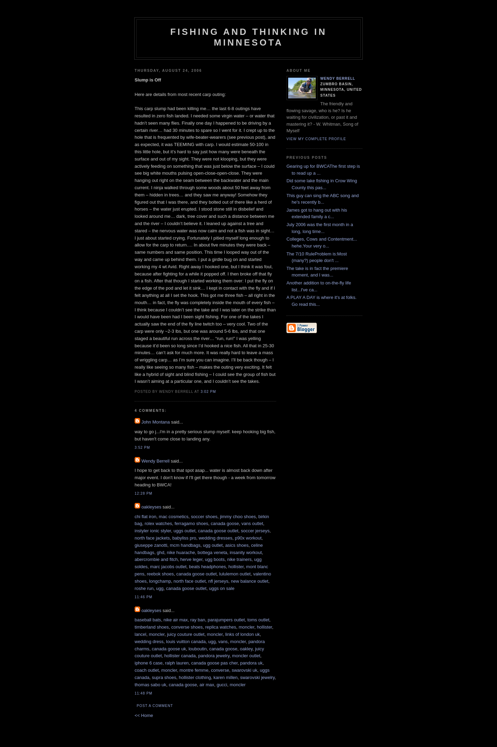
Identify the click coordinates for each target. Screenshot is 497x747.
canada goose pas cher (214, 663)
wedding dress (149, 641)
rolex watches (158, 523)
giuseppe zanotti (151, 545)
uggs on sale (221, 588)
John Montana (156, 422)
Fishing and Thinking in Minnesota (248, 37)
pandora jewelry (214, 655)
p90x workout (248, 538)
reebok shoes (160, 573)
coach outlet (147, 670)
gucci (222, 684)
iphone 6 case (149, 663)
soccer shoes (204, 516)
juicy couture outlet (185, 634)
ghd (160, 552)
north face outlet (190, 581)
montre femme (193, 670)
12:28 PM (143, 493)
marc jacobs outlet (168, 566)
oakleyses (152, 507)
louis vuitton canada (186, 641)
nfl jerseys (218, 581)
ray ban (197, 619)
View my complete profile (316, 139)
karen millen (225, 677)
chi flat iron (145, 516)
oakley (246, 648)
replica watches (220, 627)
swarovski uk (244, 670)
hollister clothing (195, 677)
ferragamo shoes (191, 523)
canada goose (225, 523)
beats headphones (207, 566)
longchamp (160, 581)
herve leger (191, 559)
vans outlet (252, 523)
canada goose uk (169, 648)
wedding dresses (216, 538)
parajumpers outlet (226, 619)
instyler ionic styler (153, 530)
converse (220, 670)
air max (206, 684)
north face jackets (152, 538)
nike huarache (181, 552)
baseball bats (148, 619)
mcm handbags (185, 545)
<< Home (144, 715)
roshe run (144, 588)
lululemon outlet (235, 573)
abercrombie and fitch (156, 559)
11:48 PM (143, 693)
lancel (140, 634)
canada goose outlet (218, 530)
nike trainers (239, 559)
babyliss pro (184, 538)
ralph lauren (177, 663)
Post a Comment (155, 706)
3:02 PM (208, 392)
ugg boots (215, 559)
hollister (236, 566)
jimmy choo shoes (238, 516)
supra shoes (164, 677)
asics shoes (236, 545)
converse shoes (187, 627)
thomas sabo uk (150, 684)
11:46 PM (143, 597)
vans (222, 641)
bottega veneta (212, 552)
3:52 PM (142, 447)
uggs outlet (185, 530)
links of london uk (242, 634)
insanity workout (246, 552)
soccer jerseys (255, 530)
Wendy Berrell (155, 461)
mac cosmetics (173, 516)
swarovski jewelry (257, 677)
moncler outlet (246, 655)
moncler (246, 627)
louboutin (197, 648)
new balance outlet (249, 581)
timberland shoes (152, 627)
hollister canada (180, 655)
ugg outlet (213, 545)
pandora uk (251, 663)
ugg (160, 588)
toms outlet (258, 619)
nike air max (176, 619)
